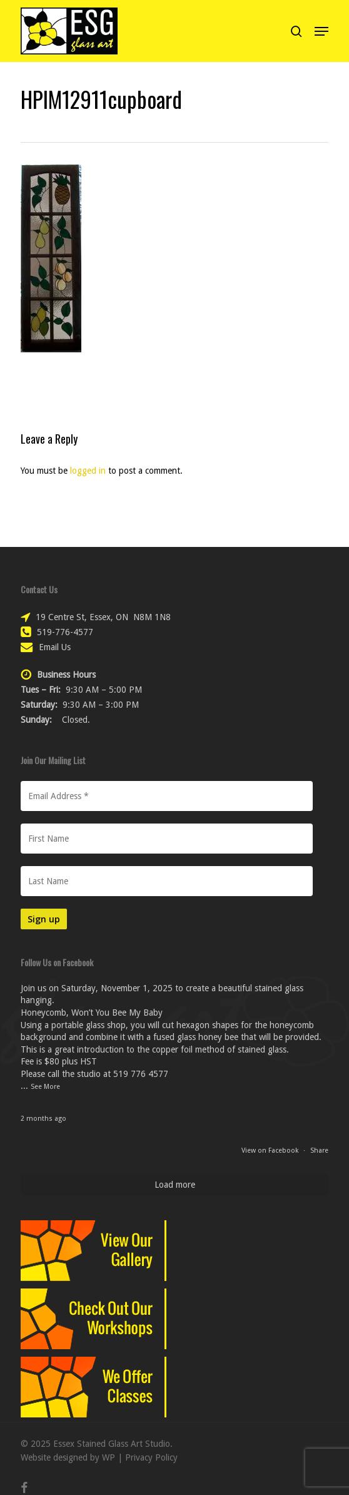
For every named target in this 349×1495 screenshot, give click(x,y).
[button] (321, 31)
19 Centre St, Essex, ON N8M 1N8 (103, 617)
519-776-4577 (65, 632)
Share (319, 1150)
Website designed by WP (68, 1457)
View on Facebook (270, 1150)
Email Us (55, 647)
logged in (88, 471)
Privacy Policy (151, 1457)
